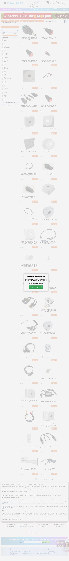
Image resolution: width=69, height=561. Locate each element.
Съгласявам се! (36, 287)
